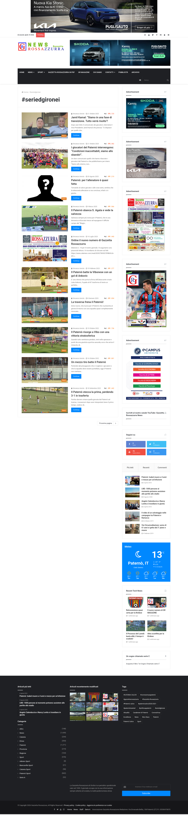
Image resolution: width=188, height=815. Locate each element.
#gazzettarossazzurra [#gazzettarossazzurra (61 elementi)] (131, 700)
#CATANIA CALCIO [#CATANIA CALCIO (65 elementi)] (130, 696)
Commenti (162, 467)
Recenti (146, 467)
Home (21, 72)
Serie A (22, 778)
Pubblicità (123, 72)
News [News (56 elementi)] (137, 718)
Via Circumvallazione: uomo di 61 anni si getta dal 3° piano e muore (153, 528)
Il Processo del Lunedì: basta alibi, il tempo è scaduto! (135, 637)
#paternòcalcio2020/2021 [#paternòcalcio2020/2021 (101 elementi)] (147, 704)
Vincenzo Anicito (77, 114)
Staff (81, 810)
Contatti (109, 72)
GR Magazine (84, 72)
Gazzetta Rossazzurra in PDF (61, 72)
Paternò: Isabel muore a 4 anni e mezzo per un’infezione (152, 479)
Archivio (135, 72)
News (30, 72)
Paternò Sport (25, 774)
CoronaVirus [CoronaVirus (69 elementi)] (156, 713)
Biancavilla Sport (26, 766)
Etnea (22, 742)
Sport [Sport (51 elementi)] (139, 722)
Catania (23, 738)
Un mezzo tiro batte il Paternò (88, 362)
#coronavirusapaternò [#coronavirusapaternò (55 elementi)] (148, 696)
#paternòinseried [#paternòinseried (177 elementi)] (129, 709)
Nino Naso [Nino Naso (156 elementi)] (145, 718)
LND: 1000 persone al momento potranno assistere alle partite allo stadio (154, 492)
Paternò (23, 746)
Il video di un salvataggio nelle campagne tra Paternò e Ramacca (153, 516)
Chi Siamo (97, 72)
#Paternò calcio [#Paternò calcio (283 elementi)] (129, 704)
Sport (40, 72)
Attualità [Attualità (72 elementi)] (126, 713)
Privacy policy (69, 806)
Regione (23, 754)
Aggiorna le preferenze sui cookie (99, 806)
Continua (76, 135)
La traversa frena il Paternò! (87, 302)
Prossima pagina (107, 423)
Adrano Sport (25, 762)
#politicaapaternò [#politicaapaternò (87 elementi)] (145, 709)
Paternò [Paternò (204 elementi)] (156, 718)
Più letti (130, 467)
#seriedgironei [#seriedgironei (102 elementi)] (160, 709)
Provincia (23, 750)
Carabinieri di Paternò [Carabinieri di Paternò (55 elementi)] (140, 713)
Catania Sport (25, 770)
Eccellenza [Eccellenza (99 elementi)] (127, 718)
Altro (21, 730)
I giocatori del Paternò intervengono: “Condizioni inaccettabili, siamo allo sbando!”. (92, 151)
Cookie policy (80, 806)
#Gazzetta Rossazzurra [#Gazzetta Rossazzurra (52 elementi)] (150, 700)
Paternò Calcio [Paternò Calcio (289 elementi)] (129, 722)
